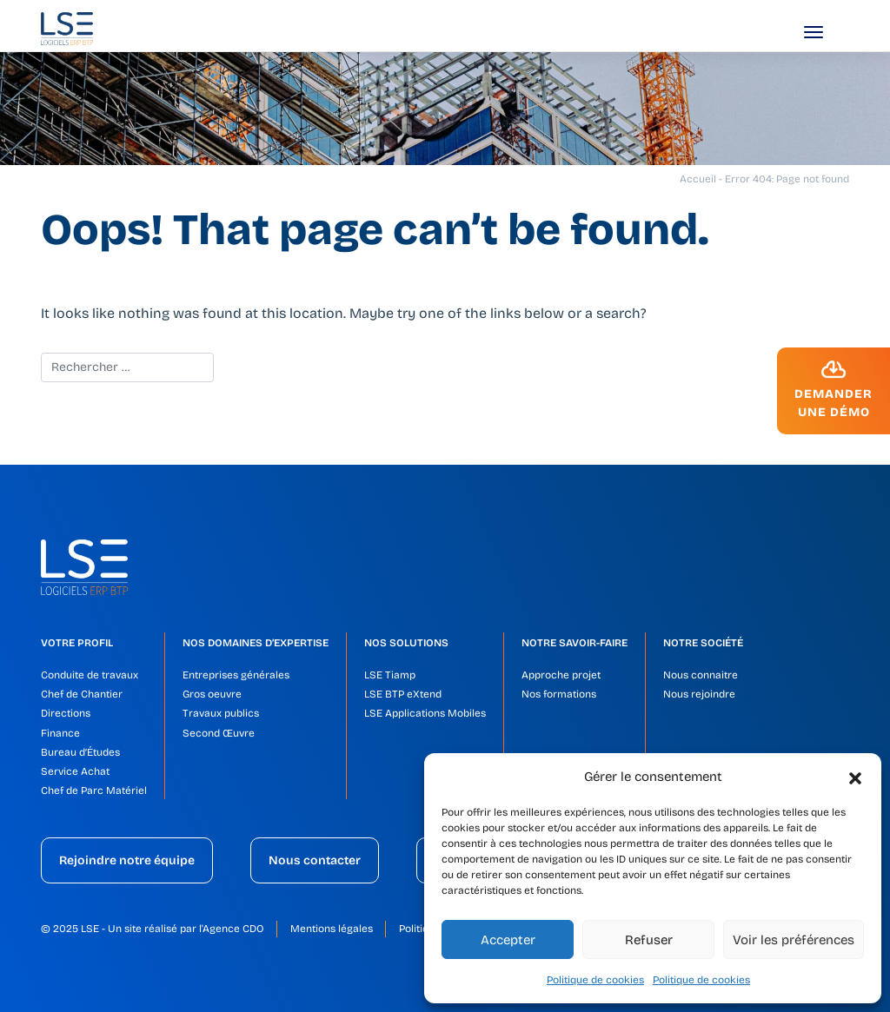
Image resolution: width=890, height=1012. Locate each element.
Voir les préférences (793, 940)
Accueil (698, 179)
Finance (60, 733)
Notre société (703, 643)
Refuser (649, 940)
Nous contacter (315, 860)
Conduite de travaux (89, 675)
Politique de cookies (595, 980)
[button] (855, 776)
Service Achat (75, 771)
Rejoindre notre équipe (127, 860)
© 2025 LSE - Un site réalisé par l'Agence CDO (152, 929)
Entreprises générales (236, 675)
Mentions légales (331, 929)
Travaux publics (221, 713)
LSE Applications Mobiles (425, 713)
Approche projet (561, 675)
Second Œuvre (219, 733)
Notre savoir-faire (574, 643)
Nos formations (558, 694)
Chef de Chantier (82, 694)
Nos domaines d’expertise (256, 643)
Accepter (508, 940)
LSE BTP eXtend (403, 694)
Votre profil (77, 643)
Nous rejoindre (699, 694)
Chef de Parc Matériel (94, 790)
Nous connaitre (700, 675)
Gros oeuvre (212, 694)
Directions (65, 713)
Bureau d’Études (80, 752)
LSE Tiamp (389, 675)
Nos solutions (406, 643)
